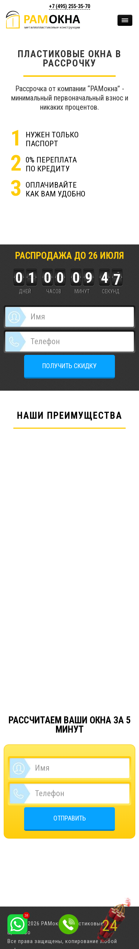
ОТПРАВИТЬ (69, 818)
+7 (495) (69, 6)
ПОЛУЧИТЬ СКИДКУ (69, 366)
